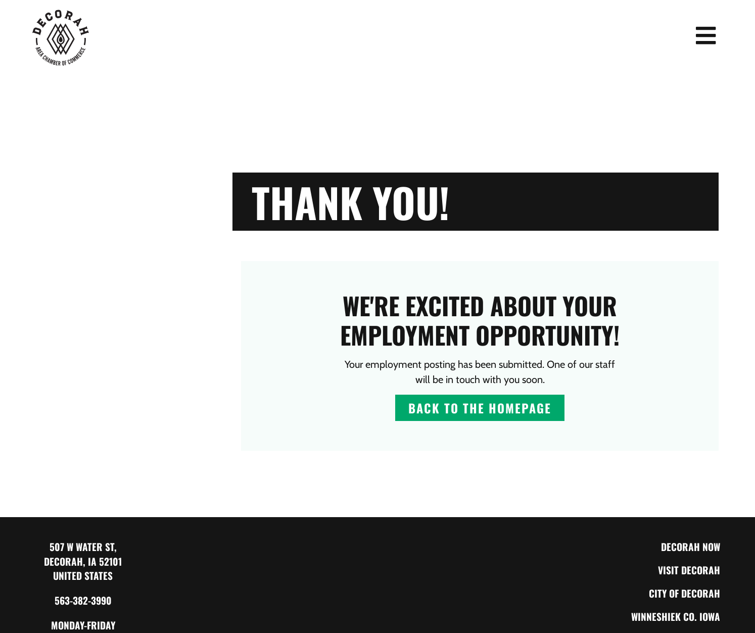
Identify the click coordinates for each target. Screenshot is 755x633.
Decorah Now (690, 546)
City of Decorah (684, 593)
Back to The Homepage (479, 408)
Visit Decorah (689, 570)
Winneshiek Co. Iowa (675, 616)
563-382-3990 (83, 600)
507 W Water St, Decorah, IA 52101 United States (83, 561)
